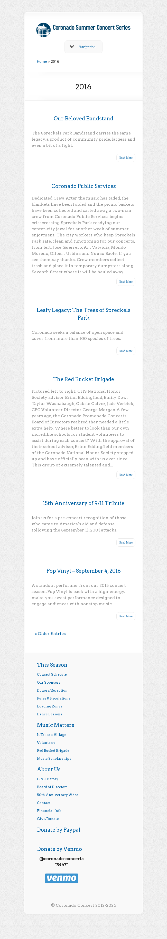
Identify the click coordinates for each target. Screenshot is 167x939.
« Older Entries (50, 633)
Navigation (83, 47)
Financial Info (49, 811)
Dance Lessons (49, 714)
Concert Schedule (52, 674)
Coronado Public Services (83, 186)
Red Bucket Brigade (53, 751)
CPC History (47, 779)
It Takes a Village (51, 735)
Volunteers (46, 743)
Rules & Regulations (53, 698)
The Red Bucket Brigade (83, 379)
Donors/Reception (52, 690)
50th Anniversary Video (57, 795)
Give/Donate (48, 819)
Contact (43, 803)
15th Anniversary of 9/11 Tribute (83, 503)
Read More (126, 158)
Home (42, 61)
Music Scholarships (54, 758)
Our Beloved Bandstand (83, 119)
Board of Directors (52, 787)
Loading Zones (49, 706)
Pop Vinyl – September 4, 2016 (84, 571)
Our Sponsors (48, 682)
